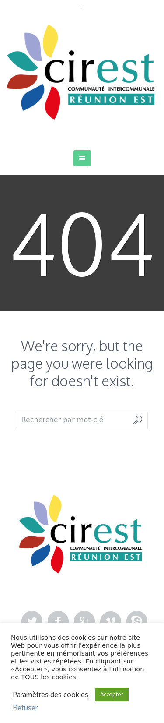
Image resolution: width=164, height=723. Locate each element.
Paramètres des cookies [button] (50, 694)
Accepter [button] (111, 694)
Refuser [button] (25, 707)
